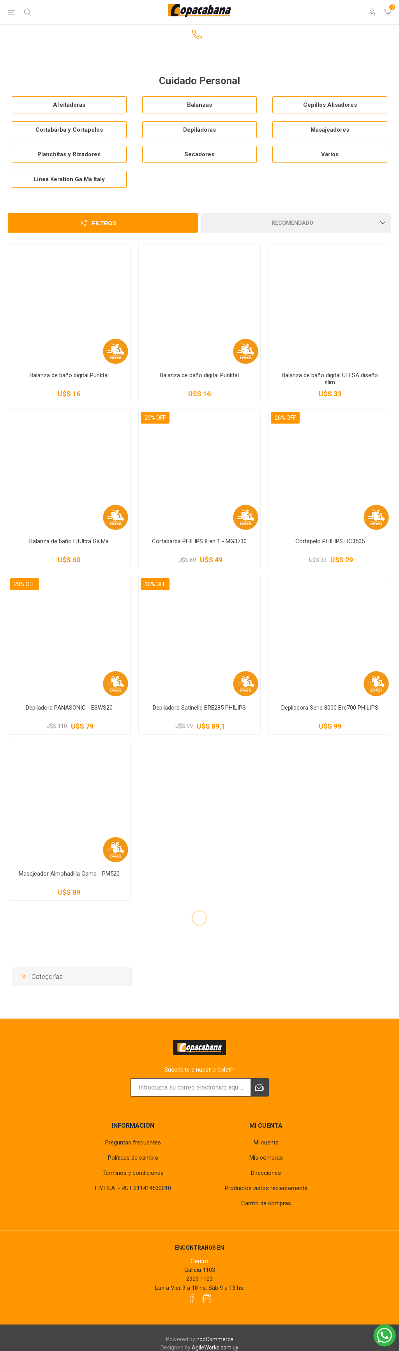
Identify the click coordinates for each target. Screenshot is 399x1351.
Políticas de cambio (133, 1157)
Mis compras (266, 1157)
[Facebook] (192, 1299)
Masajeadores (330, 129)
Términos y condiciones (133, 1172)
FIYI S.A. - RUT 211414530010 (133, 1188)
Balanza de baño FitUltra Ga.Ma (69, 541)
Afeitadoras (69, 104)
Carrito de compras (266, 1203)
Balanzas (199, 104)
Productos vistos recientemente (266, 1188)
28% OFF (24, 584)
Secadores (199, 154)
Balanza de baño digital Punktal (69, 375)
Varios (330, 154)
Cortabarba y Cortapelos (69, 129)
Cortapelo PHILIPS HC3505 (330, 541)
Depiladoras (199, 129)
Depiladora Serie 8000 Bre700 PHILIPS (329, 707)
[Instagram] (207, 1299)
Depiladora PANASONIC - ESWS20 (69, 707)
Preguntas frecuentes (133, 1142)
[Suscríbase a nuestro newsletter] (191, 1087)
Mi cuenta (266, 1142)
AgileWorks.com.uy (215, 1347)
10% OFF (155, 584)
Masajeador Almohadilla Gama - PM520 (69, 873)
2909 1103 (199, 1278)
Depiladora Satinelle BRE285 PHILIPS (199, 707)
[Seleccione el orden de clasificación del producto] (296, 223)
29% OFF (155, 418)
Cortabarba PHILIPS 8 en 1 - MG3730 (199, 541)
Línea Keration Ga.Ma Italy (69, 179)
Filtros (104, 223)
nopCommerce (214, 1339)
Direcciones (266, 1172)
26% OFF (285, 418)
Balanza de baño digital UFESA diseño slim (330, 379)
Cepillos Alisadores (330, 104)
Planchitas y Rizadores (69, 154)
